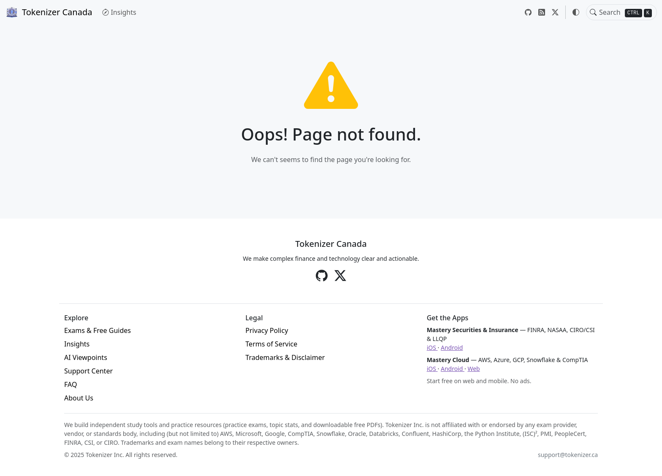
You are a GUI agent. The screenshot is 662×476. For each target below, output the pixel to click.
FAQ (70, 384)
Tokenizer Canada (48, 12)
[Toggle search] (593, 12)
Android (452, 347)
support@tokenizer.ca (568, 455)
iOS (432, 347)
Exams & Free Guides (97, 330)
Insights (119, 12)
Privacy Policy (266, 330)
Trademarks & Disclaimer (285, 357)
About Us (78, 398)
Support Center (88, 371)
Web (473, 369)
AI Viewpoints (85, 357)
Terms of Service (271, 344)
